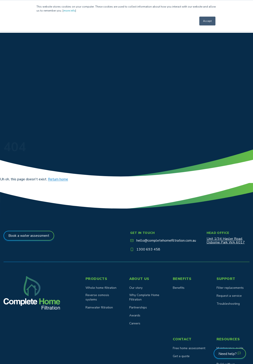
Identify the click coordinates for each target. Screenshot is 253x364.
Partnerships (138, 307)
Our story (136, 288)
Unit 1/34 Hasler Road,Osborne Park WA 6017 (226, 240)
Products (96, 278)
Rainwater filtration (99, 307)
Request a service (229, 296)
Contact (182, 339)
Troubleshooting (228, 304)
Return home (58, 179)
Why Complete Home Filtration (144, 297)
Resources (228, 339)
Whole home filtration (101, 288)
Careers (134, 323)
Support (226, 278)
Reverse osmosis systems (97, 297)
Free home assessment (189, 348)
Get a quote (181, 356)
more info (69, 10)
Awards (134, 315)
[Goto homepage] (32, 293)
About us (139, 278)
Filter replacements (230, 288)
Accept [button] (207, 21)
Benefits (182, 278)
